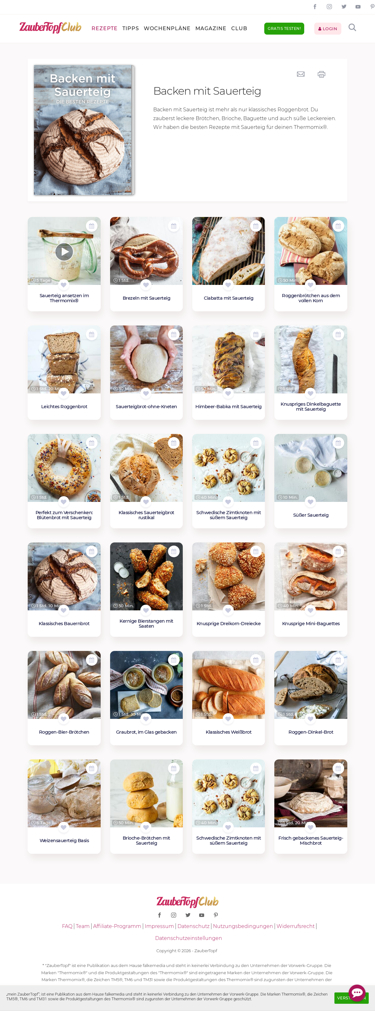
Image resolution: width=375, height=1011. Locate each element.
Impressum (159, 926)
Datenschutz (193, 926)
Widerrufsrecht (296, 926)
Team (83, 926)
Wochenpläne (167, 28)
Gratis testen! (284, 28)
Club (239, 28)
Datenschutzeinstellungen (188, 938)
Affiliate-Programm (117, 926)
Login (328, 28)
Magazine (211, 28)
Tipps (130, 28)
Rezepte (105, 28)
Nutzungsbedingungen (243, 926)
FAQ (67, 926)
